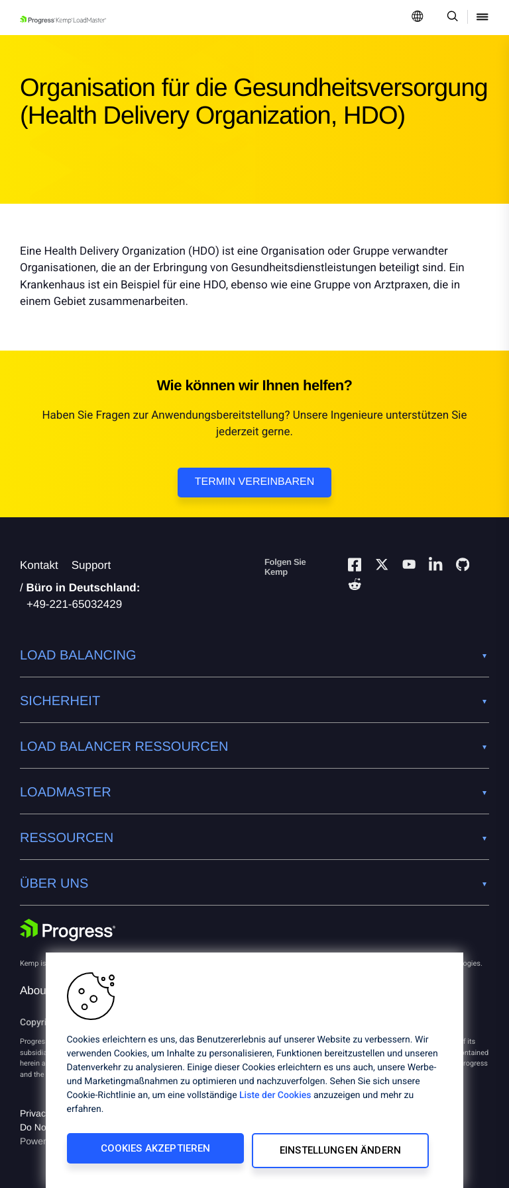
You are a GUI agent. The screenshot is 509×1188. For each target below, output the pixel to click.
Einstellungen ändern (341, 1153)
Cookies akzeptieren (154, 1153)
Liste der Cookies (275, 1100)
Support (91, 565)
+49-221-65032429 (74, 604)
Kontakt (39, 565)
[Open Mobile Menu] (482, 17)
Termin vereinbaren (254, 482)
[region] (254, 1072)
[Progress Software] (67, 932)
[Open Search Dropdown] (450, 17)
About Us (43, 990)
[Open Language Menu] (417, 17)
